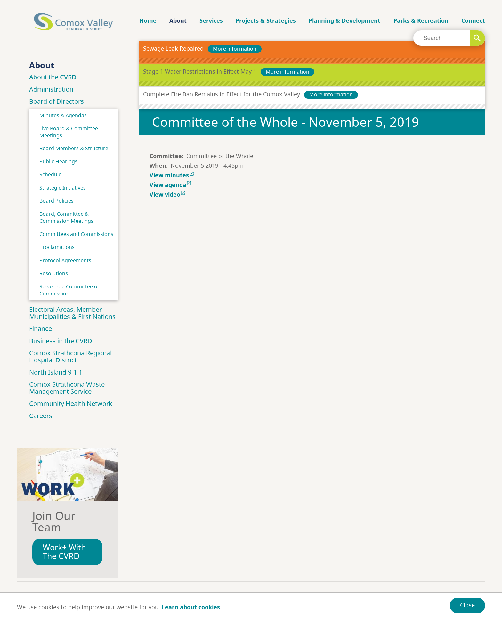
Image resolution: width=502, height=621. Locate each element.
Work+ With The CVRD (64, 551)
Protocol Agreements (65, 260)
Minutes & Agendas (63, 115)
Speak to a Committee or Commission (69, 290)
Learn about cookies (191, 607)
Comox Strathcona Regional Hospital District (70, 356)
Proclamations (57, 247)
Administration (51, 89)
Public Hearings (58, 161)
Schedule (50, 174)
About (178, 20)
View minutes (173, 175)
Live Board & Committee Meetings (68, 132)
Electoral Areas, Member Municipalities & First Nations (72, 313)
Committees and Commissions (76, 234)
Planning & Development (344, 20)
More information (234, 48)
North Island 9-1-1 (55, 372)
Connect (473, 20)
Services (211, 20)
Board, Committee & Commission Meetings (66, 217)
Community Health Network (70, 403)
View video (168, 194)
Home (148, 20)
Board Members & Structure (73, 148)
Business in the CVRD (60, 340)
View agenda (171, 185)
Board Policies (56, 200)
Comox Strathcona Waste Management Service (67, 388)
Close (467, 605)
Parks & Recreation (421, 20)
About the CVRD (53, 77)
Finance (40, 328)
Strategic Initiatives (62, 187)
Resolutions (53, 273)
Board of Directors (56, 101)
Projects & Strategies (266, 20)
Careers (40, 415)
